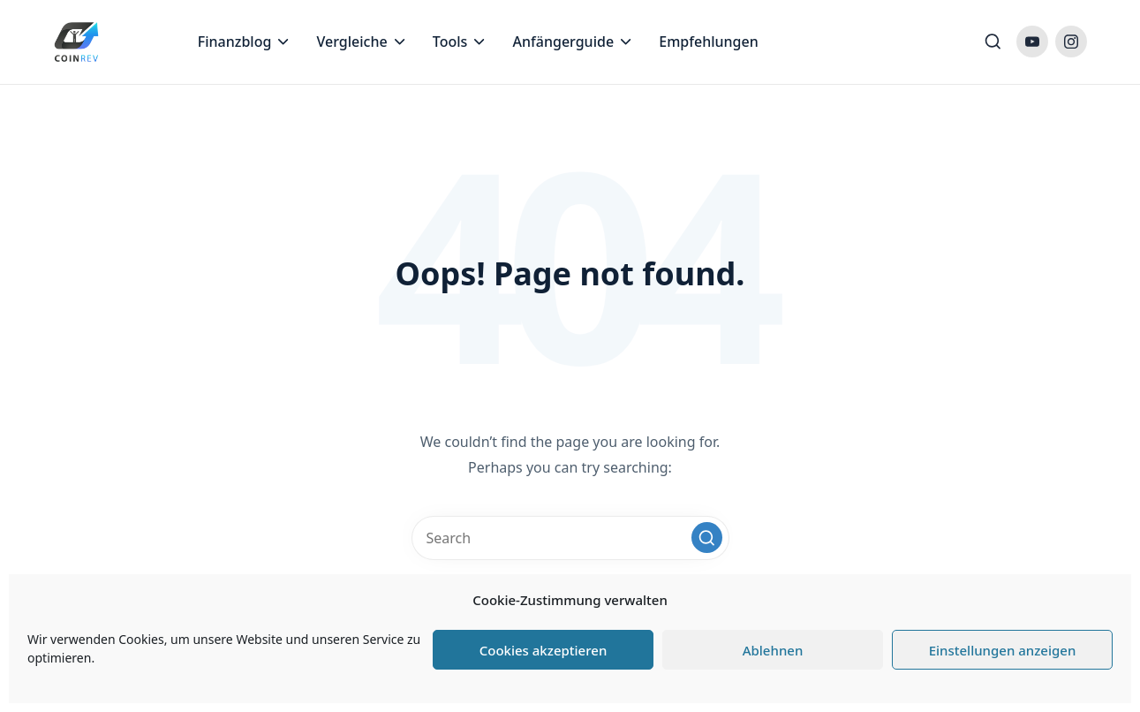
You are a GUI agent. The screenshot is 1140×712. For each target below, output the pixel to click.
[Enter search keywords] (570, 538)
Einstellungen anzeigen (1002, 650)
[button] (706, 537)
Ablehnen (773, 650)
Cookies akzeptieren (543, 650)
